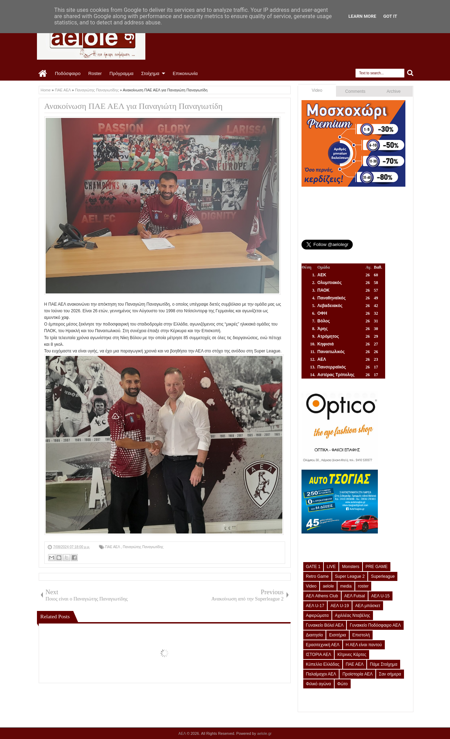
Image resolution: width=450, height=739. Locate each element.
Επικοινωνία (185, 73)
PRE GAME (377, 566)
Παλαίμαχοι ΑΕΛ (321, 674)
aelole (328, 586)
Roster (95, 73)
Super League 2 (350, 576)
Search (410, 73)
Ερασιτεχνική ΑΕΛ (323, 644)
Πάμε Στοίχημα (383, 664)
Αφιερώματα (317, 615)
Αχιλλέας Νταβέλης (352, 615)
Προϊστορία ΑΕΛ (357, 674)
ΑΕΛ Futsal (354, 596)
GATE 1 (313, 566)
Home (43, 74)
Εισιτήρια (337, 635)
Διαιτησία (314, 635)
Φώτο (342, 683)
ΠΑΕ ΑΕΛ (113, 547)
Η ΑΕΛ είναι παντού (364, 644)
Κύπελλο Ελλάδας (323, 664)
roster (363, 586)
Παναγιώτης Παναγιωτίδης (143, 547)
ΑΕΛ (182, 733)
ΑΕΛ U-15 (380, 596)
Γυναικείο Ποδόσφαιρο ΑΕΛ (375, 625)
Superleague (383, 576)
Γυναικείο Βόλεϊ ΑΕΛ (325, 625)
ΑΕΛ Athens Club (322, 596)
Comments (355, 91)
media (346, 586)
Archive (394, 91)
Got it (390, 16)
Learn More (362, 16)
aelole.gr (264, 733)
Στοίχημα (150, 73)
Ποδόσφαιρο (68, 73)
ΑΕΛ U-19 (339, 605)
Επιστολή (361, 635)
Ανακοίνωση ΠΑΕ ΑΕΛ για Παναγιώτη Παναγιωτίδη (133, 106)
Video (317, 90)
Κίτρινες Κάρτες (351, 654)
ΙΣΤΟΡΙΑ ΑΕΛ (318, 654)
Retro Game (317, 576)
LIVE (331, 566)
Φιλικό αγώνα (318, 683)
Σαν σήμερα (390, 674)
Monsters (350, 566)
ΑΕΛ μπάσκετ (367, 605)
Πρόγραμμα (121, 73)
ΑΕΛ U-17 (315, 605)
